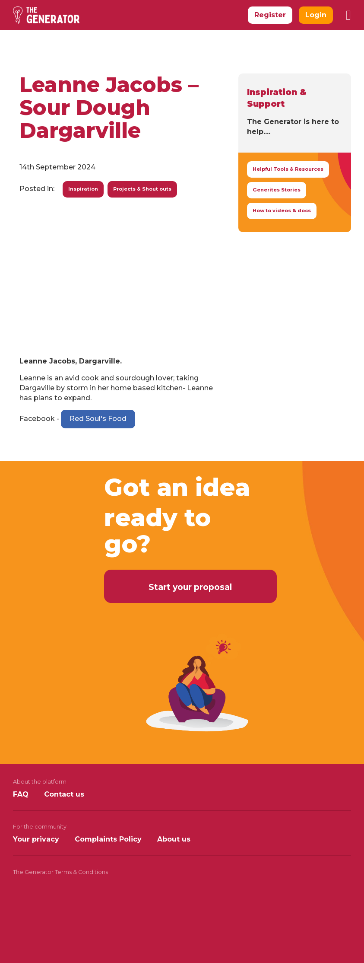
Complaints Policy (108, 839)
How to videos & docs (282, 210)
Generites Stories (277, 190)
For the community (39, 826)
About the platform (39, 781)
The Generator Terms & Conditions (60, 872)
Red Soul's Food (98, 419)
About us (173, 839)
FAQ (20, 794)
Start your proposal (190, 587)
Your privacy (36, 839)
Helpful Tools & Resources (288, 169)
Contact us (64, 794)
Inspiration (83, 189)
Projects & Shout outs (142, 189)
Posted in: (36, 189)
